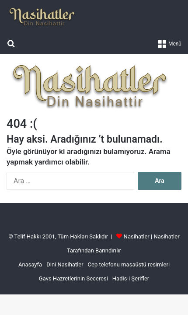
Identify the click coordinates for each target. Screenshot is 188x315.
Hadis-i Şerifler (130, 278)
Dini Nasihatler (64, 264)
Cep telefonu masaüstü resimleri (129, 264)
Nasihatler (137, 236)
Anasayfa (30, 264)
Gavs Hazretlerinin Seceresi (73, 278)
